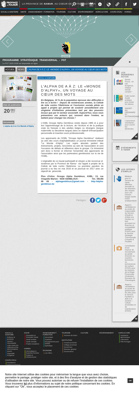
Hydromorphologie (13, 365)
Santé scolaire (31, 339)
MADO (9, 351)
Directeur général (70, 349)
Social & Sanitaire (46, 78)
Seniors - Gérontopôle (11, 342)
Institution (17, 19)
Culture (72, 12)
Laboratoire (124, 339)
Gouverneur (68, 347)
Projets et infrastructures (31, 356)
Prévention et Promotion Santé (32, 336)
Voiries (127, 12)
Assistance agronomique (125, 336)
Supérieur (48, 339)
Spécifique (49, 346)
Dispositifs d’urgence (11, 354)
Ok (130, 381)
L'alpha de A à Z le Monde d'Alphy (19, 126)
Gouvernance (69, 351)
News (21, 69)
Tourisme (61, 12)
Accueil (10, 69)
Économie (47, 350)
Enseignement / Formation (41, 12)
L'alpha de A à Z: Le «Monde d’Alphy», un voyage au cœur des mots (67, 69)
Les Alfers (48, 353)
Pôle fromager (125, 342)
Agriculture (102, 12)
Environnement (86, 12)
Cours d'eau (116, 12)
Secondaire (49, 337)
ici (25, 383)
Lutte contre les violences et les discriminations (12, 347)
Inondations (11, 363)
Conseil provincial (70, 343)
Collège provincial (70, 345)
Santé (23, 12)
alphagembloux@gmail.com (70, 181)
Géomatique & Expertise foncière (32, 352)
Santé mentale (31, 342)
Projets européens (32, 344)
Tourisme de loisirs (70, 335)
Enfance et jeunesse (11, 338)
